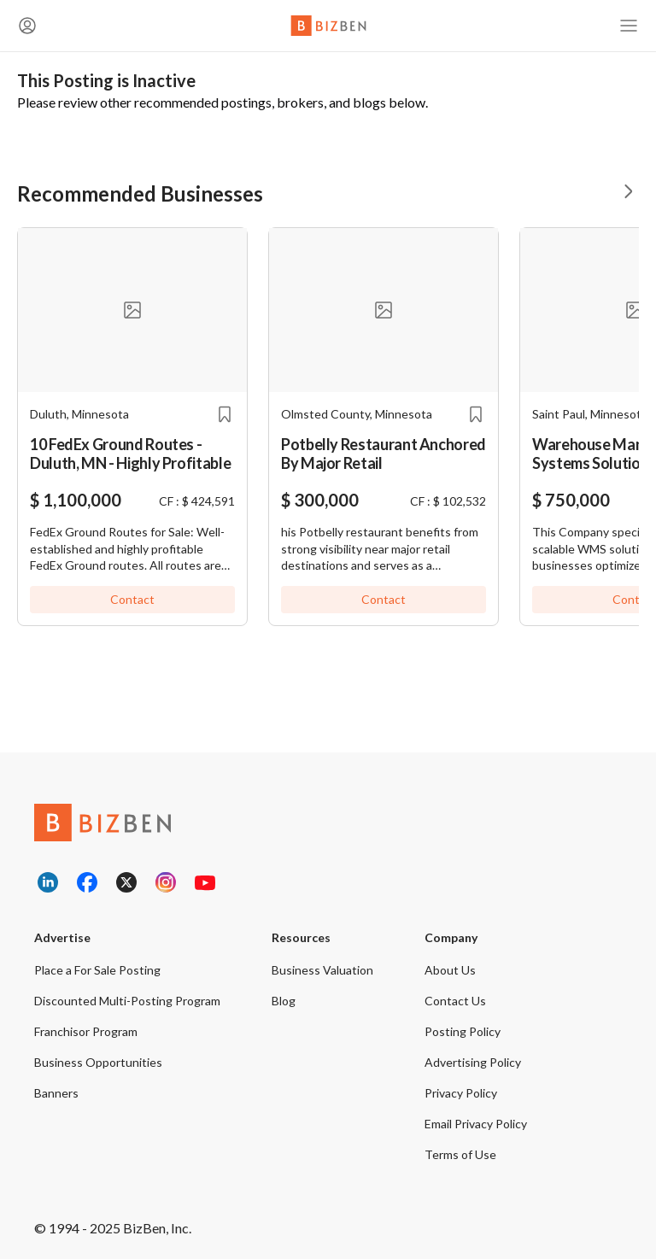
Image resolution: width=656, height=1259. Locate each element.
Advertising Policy (473, 1062)
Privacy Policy (461, 1093)
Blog (284, 1000)
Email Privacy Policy (476, 1123)
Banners (56, 1093)
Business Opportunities (98, 1062)
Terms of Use (460, 1154)
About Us (450, 970)
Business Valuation (322, 970)
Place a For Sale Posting (97, 970)
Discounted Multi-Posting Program (127, 1000)
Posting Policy (463, 1031)
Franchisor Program (86, 1031)
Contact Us (455, 1000)
